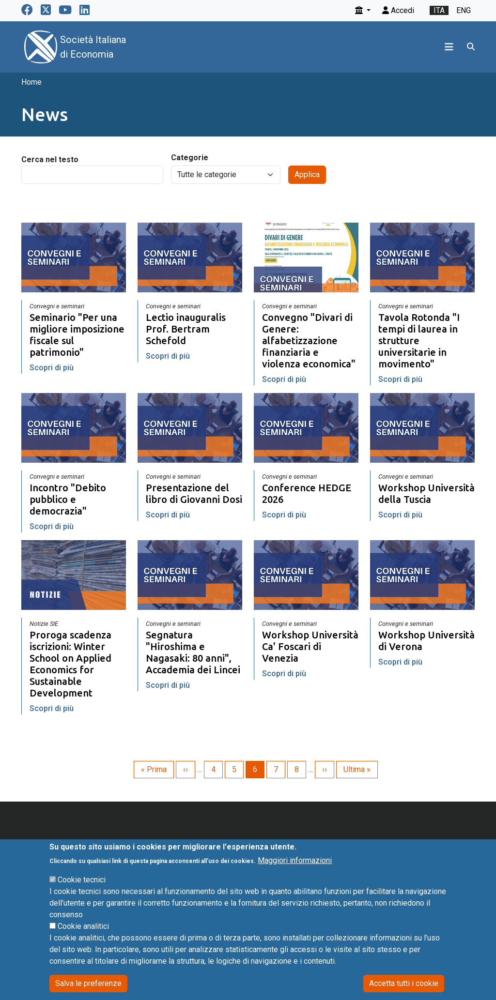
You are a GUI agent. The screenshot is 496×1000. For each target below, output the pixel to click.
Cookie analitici (83, 940)
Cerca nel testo (49, 159)
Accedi (398, 10)
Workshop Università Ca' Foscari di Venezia (310, 646)
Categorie (189, 157)
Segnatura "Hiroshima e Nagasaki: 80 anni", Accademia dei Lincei (193, 652)
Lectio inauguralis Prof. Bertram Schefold (186, 329)
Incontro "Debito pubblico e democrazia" (68, 499)
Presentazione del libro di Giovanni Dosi (194, 493)
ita (439, 10)
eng (463, 10)
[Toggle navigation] (449, 47)
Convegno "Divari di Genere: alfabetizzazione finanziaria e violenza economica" (309, 340)
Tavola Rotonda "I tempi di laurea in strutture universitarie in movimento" (419, 340)
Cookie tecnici (82, 893)
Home (31, 82)
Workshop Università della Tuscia (426, 493)
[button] (363, 10)
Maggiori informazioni (295, 874)
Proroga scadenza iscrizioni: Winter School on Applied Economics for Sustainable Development (70, 663)
